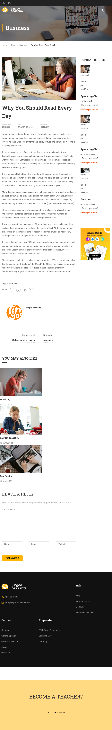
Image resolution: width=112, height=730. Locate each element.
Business (23, 45)
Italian (4, 647)
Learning (48, 340)
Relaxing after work (23, 340)
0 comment (44, 127)
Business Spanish (9, 641)
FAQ (78, 595)
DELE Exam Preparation (49, 630)
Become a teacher (84, 612)
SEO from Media (9, 437)
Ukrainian (5, 652)
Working (5, 399)
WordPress (12, 283)
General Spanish (8, 636)
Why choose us (83, 601)
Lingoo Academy (33, 308)
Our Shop (43, 641)
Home (4, 45)
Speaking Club (45, 636)
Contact (79, 607)
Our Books (6, 476)
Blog (13, 45)
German (5, 630)
